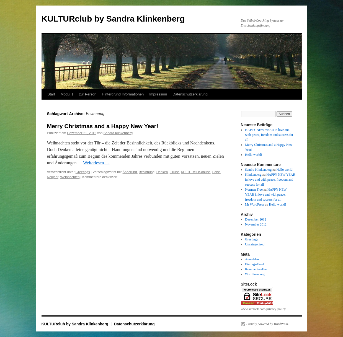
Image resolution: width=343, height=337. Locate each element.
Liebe (216, 172)
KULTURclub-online (195, 172)
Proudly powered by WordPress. (267, 324)
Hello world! (253, 155)
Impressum (158, 94)
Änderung (130, 172)
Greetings (83, 172)
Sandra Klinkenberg (118, 133)
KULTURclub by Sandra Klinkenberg (113, 18)
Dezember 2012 (255, 219)
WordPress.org (254, 274)
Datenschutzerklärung (189, 94)
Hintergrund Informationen (123, 94)
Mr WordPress (254, 204)
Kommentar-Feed (256, 269)
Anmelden (252, 259)
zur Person (87, 94)
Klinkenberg (253, 175)
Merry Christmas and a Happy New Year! (102, 126)
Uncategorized (254, 244)
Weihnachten (70, 177)
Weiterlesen (96, 162)
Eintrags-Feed (254, 264)
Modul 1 (67, 94)
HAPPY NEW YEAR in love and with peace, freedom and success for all (269, 135)
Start (51, 94)
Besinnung (146, 172)
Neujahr (52, 177)
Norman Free (254, 189)
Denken (162, 172)
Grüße (174, 172)
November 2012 (256, 224)
